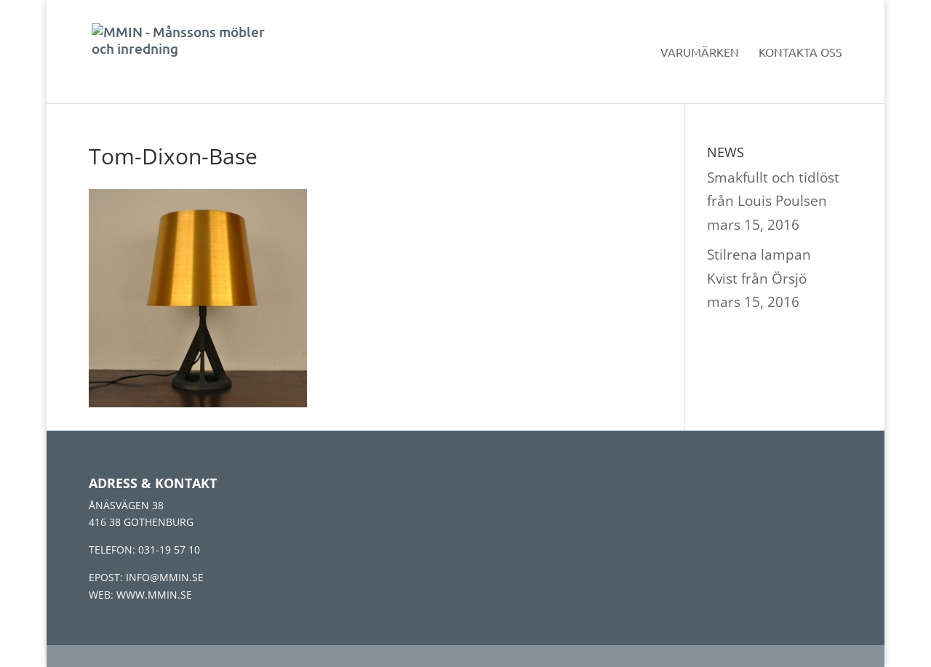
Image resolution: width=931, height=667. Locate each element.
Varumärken (699, 53)
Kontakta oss (800, 53)
